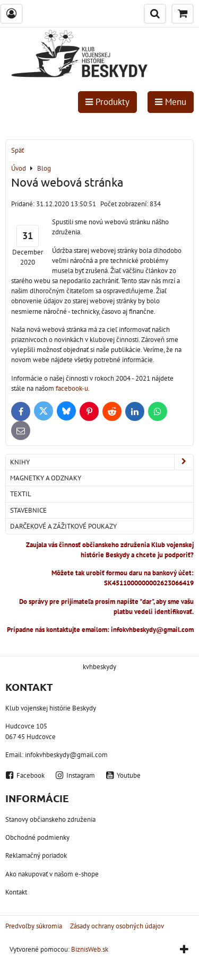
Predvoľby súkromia (33, 925)
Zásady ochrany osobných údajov (117, 925)
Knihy (101, 462)
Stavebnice (28, 510)
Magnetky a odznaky (45, 477)
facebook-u (71, 388)
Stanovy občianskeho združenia (50, 819)
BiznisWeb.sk (89, 949)
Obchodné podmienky (37, 837)
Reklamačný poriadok (36, 855)
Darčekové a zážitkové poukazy (63, 526)
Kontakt (16, 892)
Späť (17, 150)
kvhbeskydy (99, 666)
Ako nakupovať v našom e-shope (52, 874)
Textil (20, 493)
